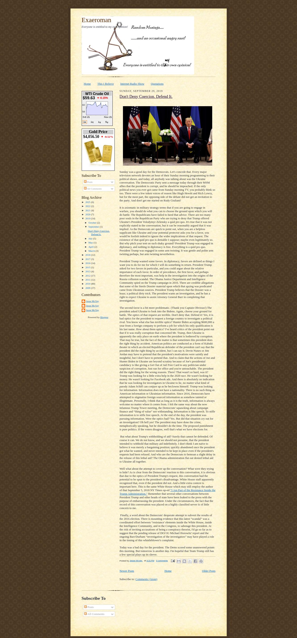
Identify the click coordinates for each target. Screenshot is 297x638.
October (92, 222)
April (91, 246)
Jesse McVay (92, 301)
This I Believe (105, 83)
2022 (88, 206)
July (90, 238)
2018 (88, 255)
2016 (88, 263)
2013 (88, 271)
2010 (88, 283)
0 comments (162, 560)
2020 (88, 214)
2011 (88, 279)
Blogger (104, 317)
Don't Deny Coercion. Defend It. (146, 96)
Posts (88, 182)
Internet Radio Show (132, 83)
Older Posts (208, 571)
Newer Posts (127, 571)
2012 (88, 275)
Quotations (157, 83)
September (94, 226)
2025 (88, 202)
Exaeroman (96, 19)
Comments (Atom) (146, 579)
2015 (88, 267)
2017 (88, 259)
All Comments (93, 188)
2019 (88, 218)
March (92, 250)
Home (87, 83)
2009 (88, 288)
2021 (88, 210)
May (90, 242)
